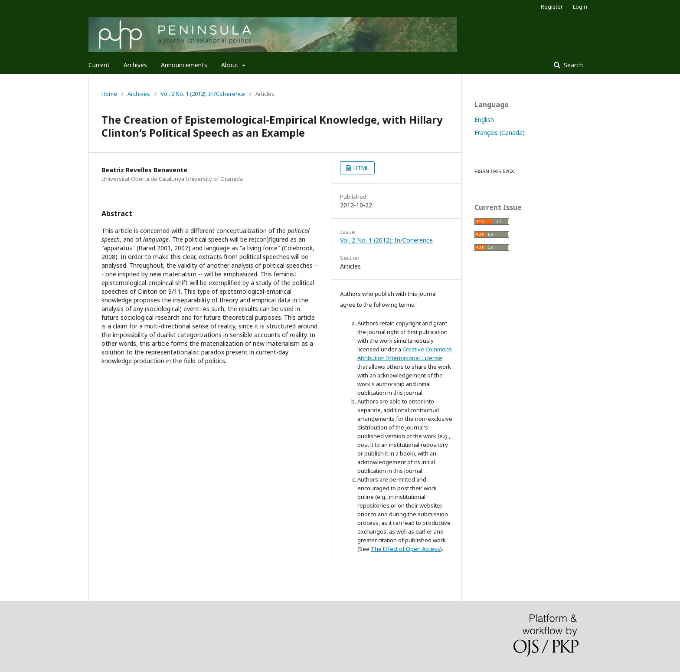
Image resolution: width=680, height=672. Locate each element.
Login (580, 6)
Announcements (184, 65)
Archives (135, 65)
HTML (360, 168)
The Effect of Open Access (405, 549)
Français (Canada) (499, 132)
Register (552, 6)
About (230, 65)
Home (109, 94)
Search (572, 65)
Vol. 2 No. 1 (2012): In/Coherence (202, 94)
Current (99, 65)
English (484, 119)
